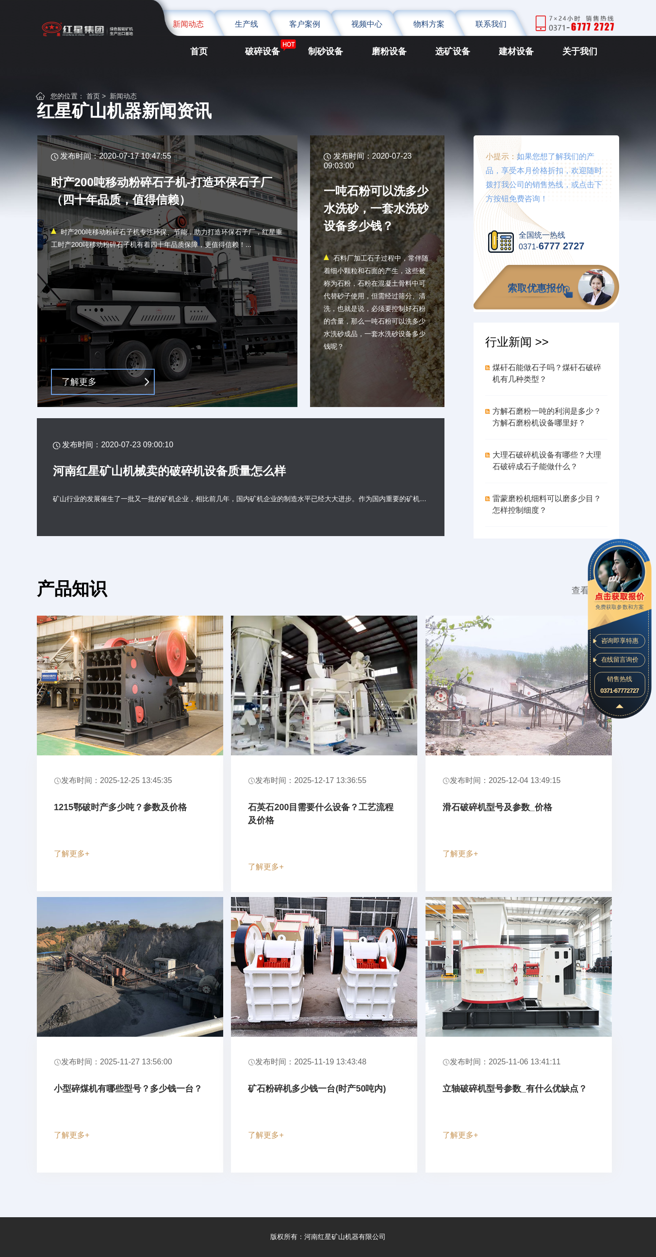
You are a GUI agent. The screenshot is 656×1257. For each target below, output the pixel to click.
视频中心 (366, 24)
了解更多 (79, 382)
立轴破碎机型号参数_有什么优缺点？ (515, 1089)
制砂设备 (325, 51)
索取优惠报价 (537, 288)
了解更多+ (71, 853)
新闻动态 (188, 24)
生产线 (246, 24)
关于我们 (579, 51)
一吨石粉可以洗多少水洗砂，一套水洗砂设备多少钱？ (376, 208)
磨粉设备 (389, 51)
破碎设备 (262, 51)
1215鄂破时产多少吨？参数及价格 (120, 807)
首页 (199, 51)
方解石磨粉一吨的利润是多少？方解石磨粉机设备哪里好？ (546, 417)
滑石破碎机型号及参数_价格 (497, 807)
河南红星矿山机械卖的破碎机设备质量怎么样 (169, 470)
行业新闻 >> (517, 341)
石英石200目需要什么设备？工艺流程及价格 (321, 813)
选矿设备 (452, 51)
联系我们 (491, 24)
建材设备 (516, 51)
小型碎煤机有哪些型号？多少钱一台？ (128, 1089)
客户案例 (304, 24)
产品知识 (72, 589)
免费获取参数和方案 (619, 599)
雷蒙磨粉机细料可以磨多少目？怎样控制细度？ (546, 504)
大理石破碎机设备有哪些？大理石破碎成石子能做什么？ (546, 461)
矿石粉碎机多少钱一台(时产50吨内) (317, 1089)
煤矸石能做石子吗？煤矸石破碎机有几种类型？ (546, 373)
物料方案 (428, 24)
